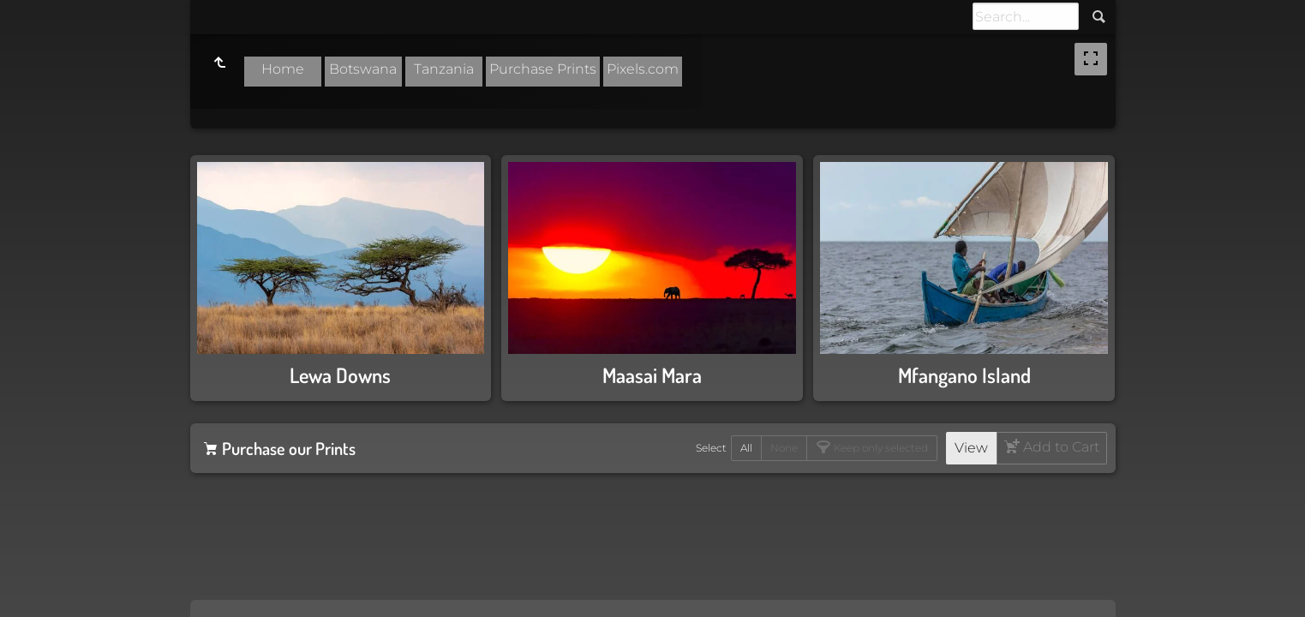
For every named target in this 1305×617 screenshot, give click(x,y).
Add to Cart (1059, 447)
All (746, 447)
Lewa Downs (340, 375)
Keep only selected (879, 447)
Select (711, 447)
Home (282, 69)
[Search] (1026, 16)
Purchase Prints (542, 69)
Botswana (363, 69)
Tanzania (444, 69)
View (971, 448)
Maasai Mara (652, 375)
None (784, 447)
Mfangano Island (964, 375)
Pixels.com (643, 69)
